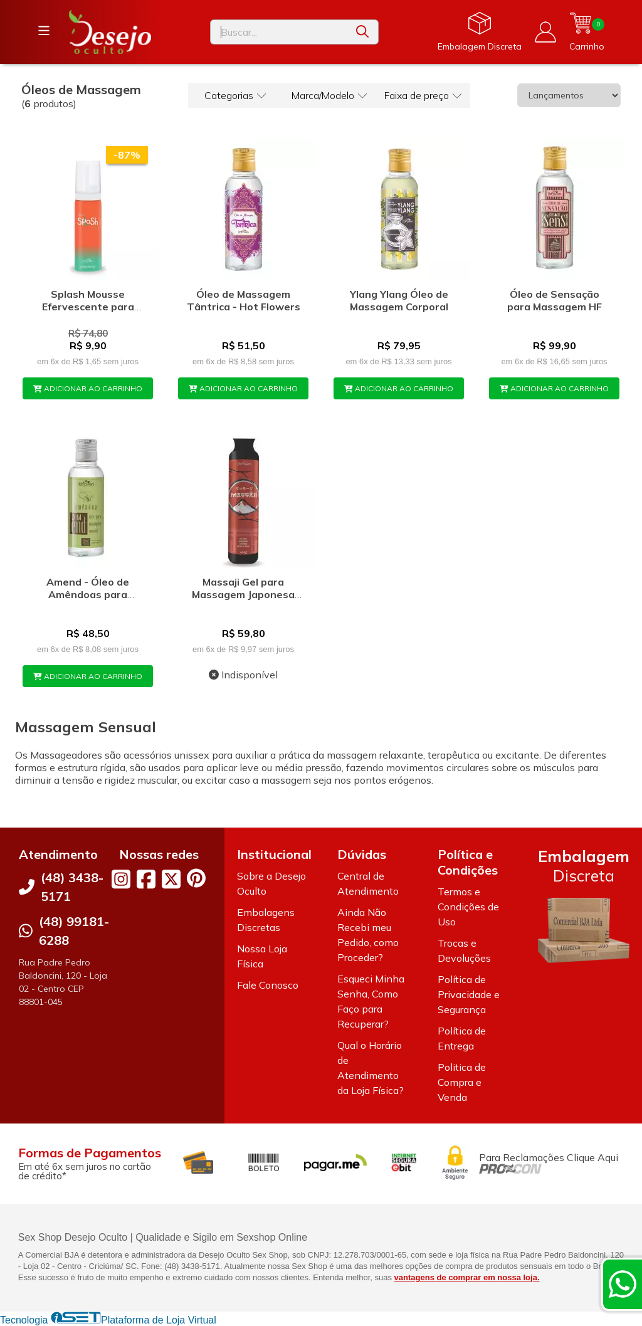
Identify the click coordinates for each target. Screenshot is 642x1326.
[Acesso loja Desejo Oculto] (545, 32)
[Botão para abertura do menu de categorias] (44, 30)
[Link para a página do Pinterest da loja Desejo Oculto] (196, 878)
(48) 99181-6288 (74, 930)
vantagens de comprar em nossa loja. (467, 1277)
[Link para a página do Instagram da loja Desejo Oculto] (121, 879)
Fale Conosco (267, 985)
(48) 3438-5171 (72, 887)
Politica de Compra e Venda (462, 1082)
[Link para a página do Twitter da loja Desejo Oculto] (171, 879)
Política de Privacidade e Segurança (469, 994)
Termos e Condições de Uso (468, 906)
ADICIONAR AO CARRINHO (87, 388)
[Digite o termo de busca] (279, 32)
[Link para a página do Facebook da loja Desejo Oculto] (146, 879)
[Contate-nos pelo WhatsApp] (622, 1284)
